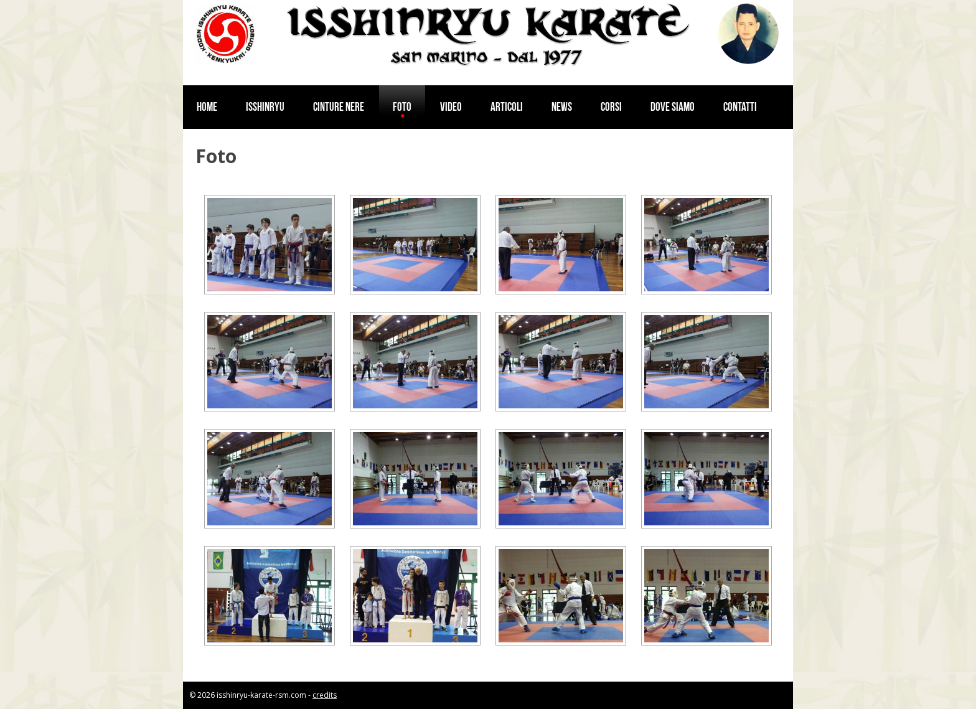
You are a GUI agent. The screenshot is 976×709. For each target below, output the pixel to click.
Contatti (740, 106)
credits (324, 695)
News (561, 106)
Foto (402, 106)
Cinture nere (338, 106)
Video (451, 106)
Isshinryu (265, 106)
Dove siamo (672, 106)
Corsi (611, 106)
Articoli (506, 106)
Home (207, 106)
